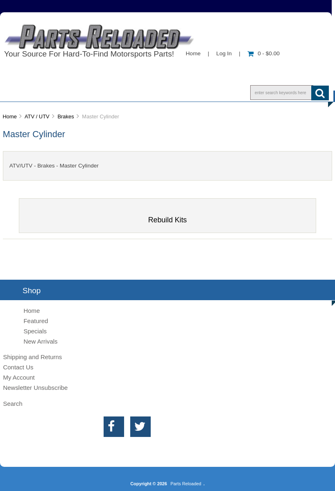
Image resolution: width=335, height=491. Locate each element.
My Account (18, 377)
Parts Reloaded (185, 483)
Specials (35, 331)
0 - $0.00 (263, 53)
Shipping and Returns (32, 356)
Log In (224, 53)
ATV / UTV (37, 116)
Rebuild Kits (167, 216)
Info (73, 92)
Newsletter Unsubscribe (35, 387)
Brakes (65, 116)
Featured (35, 320)
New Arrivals (40, 341)
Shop (31, 92)
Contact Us (124, 92)
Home (193, 53)
